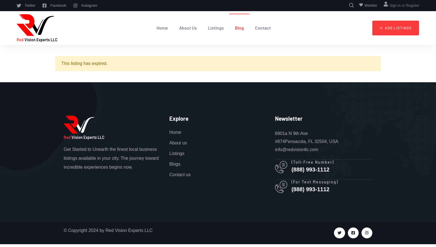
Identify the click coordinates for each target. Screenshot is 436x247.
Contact (263, 27)
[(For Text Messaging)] (282, 189)
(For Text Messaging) (316, 183)
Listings (216, 27)
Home (162, 27)
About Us (188, 27)
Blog (239, 27)
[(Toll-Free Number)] (282, 168)
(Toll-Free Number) (314, 162)
